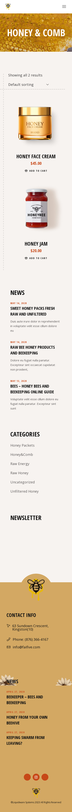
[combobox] (29, 84)
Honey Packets (22, 445)
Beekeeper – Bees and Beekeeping (25, 699)
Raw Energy (19, 463)
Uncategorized (22, 482)
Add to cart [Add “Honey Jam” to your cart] (38, 258)
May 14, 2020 (18, 303)
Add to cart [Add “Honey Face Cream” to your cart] (38, 170)
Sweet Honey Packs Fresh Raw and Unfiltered (32, 311)
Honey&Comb (21, 454)
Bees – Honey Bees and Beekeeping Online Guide (32, 389)
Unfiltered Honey (24, 491)
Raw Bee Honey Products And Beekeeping (32, 350)
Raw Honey (19, 473)
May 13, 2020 (18, 381)
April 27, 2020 (16, 691)
